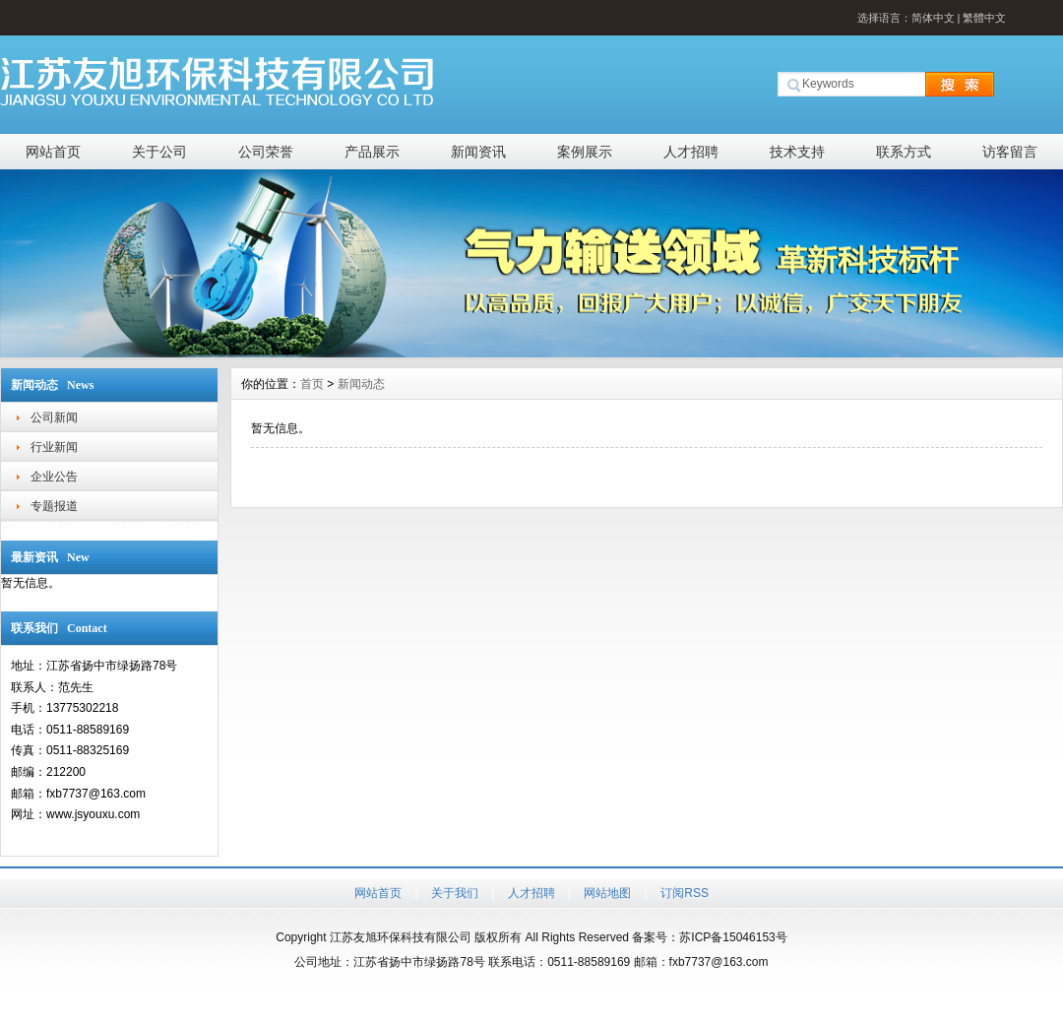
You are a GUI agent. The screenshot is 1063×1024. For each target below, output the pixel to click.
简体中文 (933, 18)
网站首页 (53, 152)
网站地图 (607, 893)
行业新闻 (54, 447)
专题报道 (54, 506)
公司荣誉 (265, 152)
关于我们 (454, 893)
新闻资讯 (478, 152)
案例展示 (584, 152)
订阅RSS (684, 893)
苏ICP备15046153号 (732, 937)
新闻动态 (361, 384)
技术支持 (797, 152)
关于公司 (159, 152)
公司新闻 (54, 417)
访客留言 (1009, 152)
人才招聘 (691, 152)
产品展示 (372, 152)
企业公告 (54, 476)
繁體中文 (984, 18)
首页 (312, 384)
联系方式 (903, 152)
